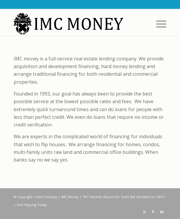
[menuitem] (158, 24)
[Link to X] (144, 211)
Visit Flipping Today (32, 204)
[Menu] (158, 24)
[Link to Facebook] (153, 211)
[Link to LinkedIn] (162, 211)
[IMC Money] (75, 24)
